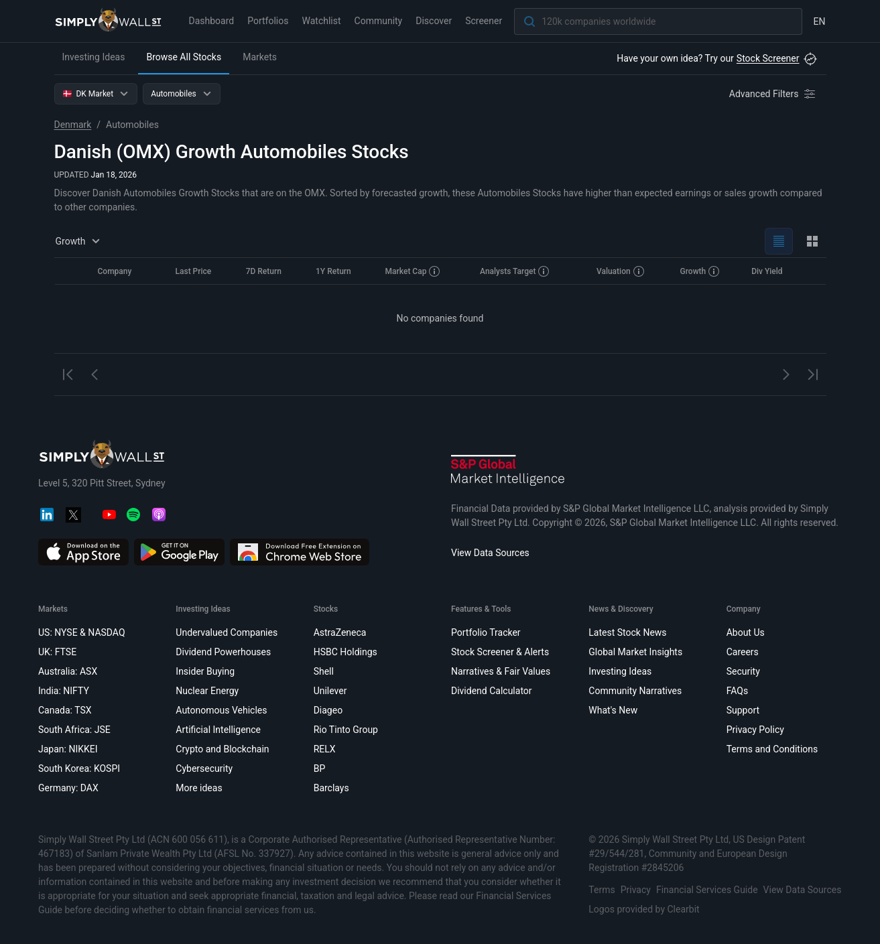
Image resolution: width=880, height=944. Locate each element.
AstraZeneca (339, 632)
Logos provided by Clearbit (643, 909)
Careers (742, 652)
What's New (612, 710)
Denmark (73, 124)
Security (742, 671)
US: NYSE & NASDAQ (81, 632)
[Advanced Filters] (773, 94)
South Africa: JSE (74, 729)
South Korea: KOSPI (79, 768)
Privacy (635, 889)
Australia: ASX (67, 671)
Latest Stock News (627, 632)
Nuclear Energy (207, 690)
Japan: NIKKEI (68, 749)
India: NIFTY (63, 690)
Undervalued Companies (226, 632)
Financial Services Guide (706, 889)
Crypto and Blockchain (222, 749)
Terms (601, 889)
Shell (323, 671)
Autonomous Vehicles (221, 710)
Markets (260, 57)
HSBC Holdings (345, 652)
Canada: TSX (65, 710)
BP (319, 768)
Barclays (331, 788)
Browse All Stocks (183, 57)
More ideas (199, 788)
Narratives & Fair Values (500, 671)
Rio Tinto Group (345, 729)
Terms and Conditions (772, 749)
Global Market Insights (635, 652)
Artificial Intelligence (218, 729)
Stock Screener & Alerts (499, 652)
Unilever (330, 690)
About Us (745, 632)
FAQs (737, 690)
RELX (324, 749)
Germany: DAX (68, 788)
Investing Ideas (93, 57)
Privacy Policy (754, 729)
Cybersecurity (204, 768)
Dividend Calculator (490, 690)
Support (742, 710)
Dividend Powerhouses (223, 652)
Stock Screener (768, 58)
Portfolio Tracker (485, 632)
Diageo (327, 710)
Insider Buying (205, 671)
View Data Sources (490, 552)
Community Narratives (635, 690)
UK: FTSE (57, 652)
